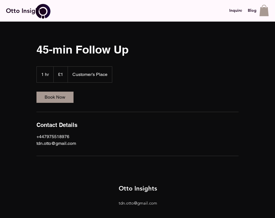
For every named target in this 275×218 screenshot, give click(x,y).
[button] (264, 10)
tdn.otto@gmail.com (138, 203)
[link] (55, 97)
